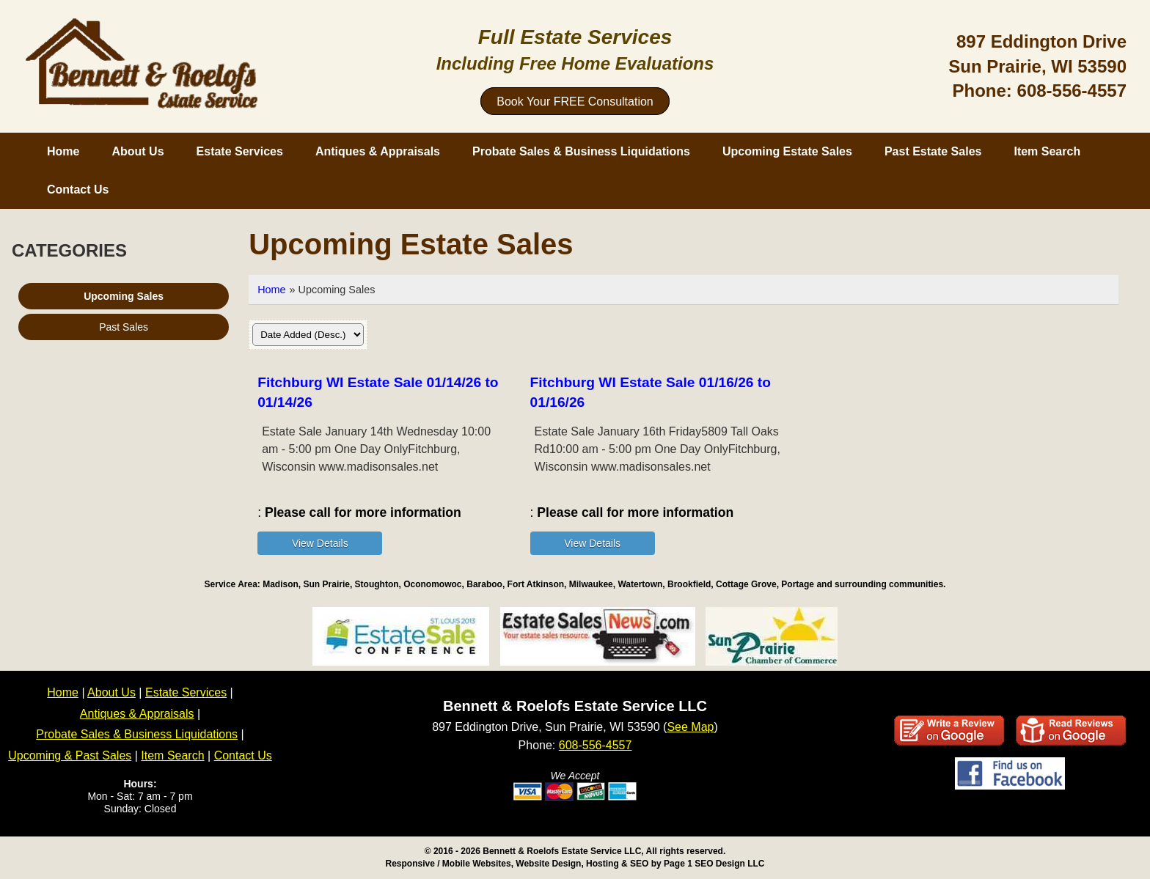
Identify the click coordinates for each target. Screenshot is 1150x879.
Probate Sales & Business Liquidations (581, 151)
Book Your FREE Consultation (575, 101)
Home (63, 151)
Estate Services (240, 151)
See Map (690, 727)
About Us (137, 151)
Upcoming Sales (124, 296)
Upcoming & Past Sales (69, 755)
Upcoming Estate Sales (787, 151)
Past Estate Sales (933, 151)
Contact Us (78, 189)
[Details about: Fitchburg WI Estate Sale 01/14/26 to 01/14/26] (319, 543)
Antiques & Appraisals (377, 151)
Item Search (1047, 151)
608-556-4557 (1072, 90)
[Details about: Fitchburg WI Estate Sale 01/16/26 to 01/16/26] (592, 543)
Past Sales (123, 327)
